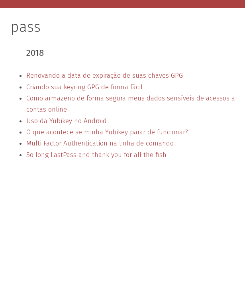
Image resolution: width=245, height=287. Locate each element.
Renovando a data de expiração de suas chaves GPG (104, 75)
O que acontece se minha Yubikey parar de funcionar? (107, 132)
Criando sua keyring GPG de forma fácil (84, 87)
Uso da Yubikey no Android (66, 121)
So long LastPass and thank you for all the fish (96, 155)
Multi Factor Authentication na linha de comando (100, 143)
